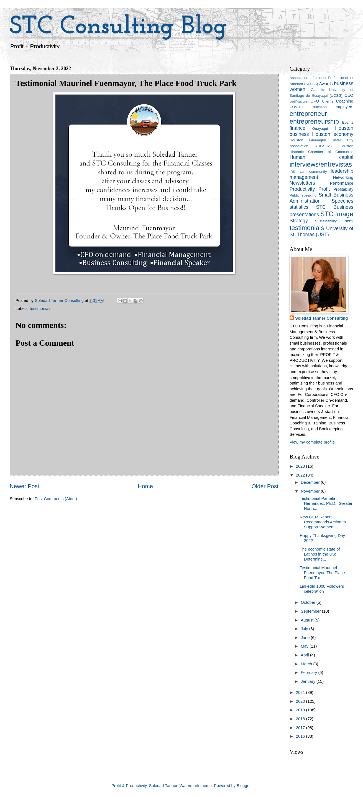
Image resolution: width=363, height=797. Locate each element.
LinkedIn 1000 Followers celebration (322, 589)
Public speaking (303, 195)
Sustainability (326, 221)
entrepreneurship (314, 121)
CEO (348, 95)
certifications (299, 101)
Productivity (302, 189)
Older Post (265, 486)
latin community (313, 171)
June (306, 637)
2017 (301, 727)
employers (343, 107)
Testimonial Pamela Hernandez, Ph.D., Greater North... (326, 503)
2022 (301, 475)
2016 (301, 736)
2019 (301, 710)
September (311, 611)
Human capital (321, 157)
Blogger (243, 785)
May (305, 646)
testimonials (41, 308)
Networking (343, 177)
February (309, 672)
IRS (292, 171)
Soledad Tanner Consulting (321, 318)
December (311, 482)
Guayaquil (320, 128)
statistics (299, 207)
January (308, 681)
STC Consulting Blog (118, 27)
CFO (314, 101)
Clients (327, 101)
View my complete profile (312, 442)
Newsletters (302, 183)
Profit (324, 189)
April (305, 655)
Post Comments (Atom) (56, 498)
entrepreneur (308, 113)
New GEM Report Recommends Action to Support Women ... (323, 522)
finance (297, 128)
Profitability (343, 189)
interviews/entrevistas (321, 164)
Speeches (342, 201)
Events (347, 122)
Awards (326, 84)
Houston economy (332, 134)
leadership (342, 171)
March (307, 664)
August (308, 620)
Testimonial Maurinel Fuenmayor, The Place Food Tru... (322, 573)
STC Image (336, 214)
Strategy (299, 220)
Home (145, 486)
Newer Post (24, 486)
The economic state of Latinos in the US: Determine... (320, 554)
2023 (301, 466)
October (308, 602)
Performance (341, 183)
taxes (348, 221)
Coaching (344, 101)
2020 (301, 701)
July (305, 629)
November (311, 491)
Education (318, 107)
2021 (301, 692)
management (304, 177)
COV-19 (296, 107)
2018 (301, 719)
